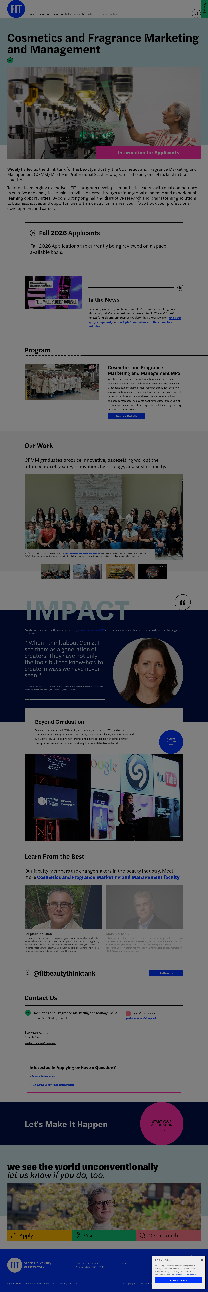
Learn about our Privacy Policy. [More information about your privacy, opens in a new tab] (183, 1274)
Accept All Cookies (179, 1280)
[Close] (202, 1260)
